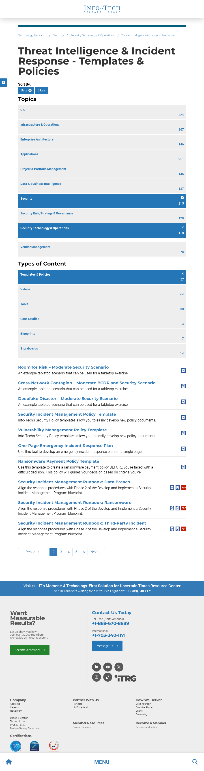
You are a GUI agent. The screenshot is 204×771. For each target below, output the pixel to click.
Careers (14, 707)
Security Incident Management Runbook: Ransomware (74, 502)
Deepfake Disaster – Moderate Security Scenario (68, 398)
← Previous (30, 552)
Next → (96, 552)
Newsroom (16, 710)
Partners (77, 703)
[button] (102, 762)
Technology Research (32, 35)
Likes (41, 90)
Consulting (141, 714)
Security (58, 35)
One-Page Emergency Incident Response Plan (65, 445)
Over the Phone (144, 707)
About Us (15, 703)
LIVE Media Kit (81, 707)
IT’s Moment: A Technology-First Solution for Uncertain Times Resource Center (110, 585)
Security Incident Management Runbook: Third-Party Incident (82, 523)
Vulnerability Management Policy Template (62, 430)
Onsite (139, 710)
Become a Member (30, 650)
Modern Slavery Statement (25, 728)
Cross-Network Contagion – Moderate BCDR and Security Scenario (87, 382)
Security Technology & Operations (93, 35)
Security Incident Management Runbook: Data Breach (74, 481)
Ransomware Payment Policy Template (58, 461)
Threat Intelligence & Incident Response (147, 35)
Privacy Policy (17, 724)
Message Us (107, 646)
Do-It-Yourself (143, 703)
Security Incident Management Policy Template (67, 414)
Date (26, 90)
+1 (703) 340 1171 (139, 591)
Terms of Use (17, 721)
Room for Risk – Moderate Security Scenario (63, 367)
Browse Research (82, 726)
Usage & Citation (19, 717)
